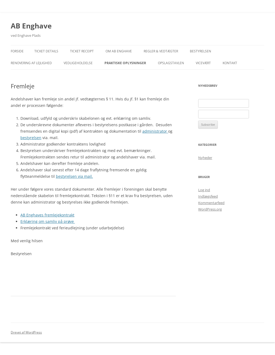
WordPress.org (210, 209)
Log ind (204, 189)
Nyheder (205, 157)
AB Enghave (31, 26)
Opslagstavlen (171, 63)
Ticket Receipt (82, 51)
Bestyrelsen (200, 51)
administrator (155, 131)
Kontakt (230, 63)
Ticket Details (46, 51)
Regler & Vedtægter (161, 51)
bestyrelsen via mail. (74, 176)
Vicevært (203, 63)
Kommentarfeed (211, 202)
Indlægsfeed (208, 196)
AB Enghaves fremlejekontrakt (47, 215)
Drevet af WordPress (26, 332)
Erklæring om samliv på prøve (47, 221)
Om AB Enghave (119, 51)
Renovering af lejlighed (31, 63)
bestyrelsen (30, 137)
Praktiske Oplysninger (125, 63)
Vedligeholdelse (78, 63)
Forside (17, 51)
